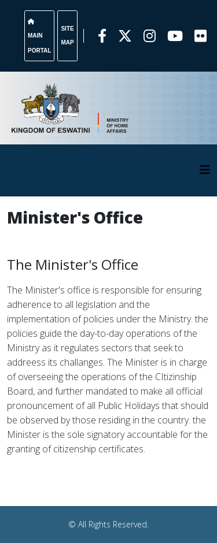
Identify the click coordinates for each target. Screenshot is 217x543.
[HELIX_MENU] (205, 169)
